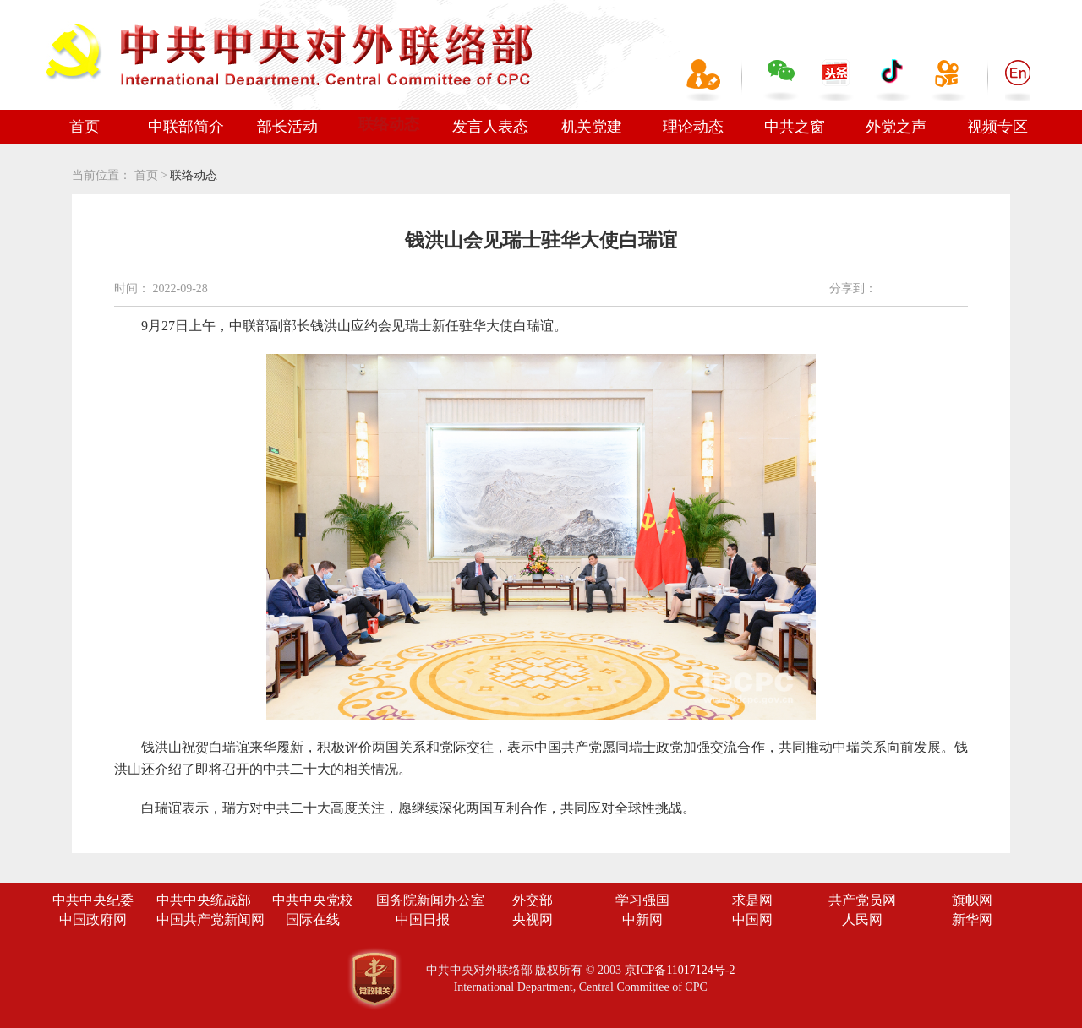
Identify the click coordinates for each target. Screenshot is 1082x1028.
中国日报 (423, 919)
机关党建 (591, 126)
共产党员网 (862, 900)
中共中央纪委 (93, 900)
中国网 (752, 919)
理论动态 (693, 126)
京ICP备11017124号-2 (680, 970)
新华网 (972, 919)
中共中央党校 (312, 900)
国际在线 (313, 919)
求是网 (752, 900)
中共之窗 (794, 126)
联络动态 (388, 124)
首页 (84, 126)
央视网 (532, 919)
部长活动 (287, 126)
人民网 (862, 919)
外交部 (532, 900)
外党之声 (896, 126)
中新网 (642, 919)
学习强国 (642, 900)
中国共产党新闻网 (210, 919)
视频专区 (997, 126)
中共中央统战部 (203, 900)
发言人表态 (490, 126)
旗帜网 (972, 900)
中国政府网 (93, 919)
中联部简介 (186, 126)
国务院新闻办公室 (430, 900)
